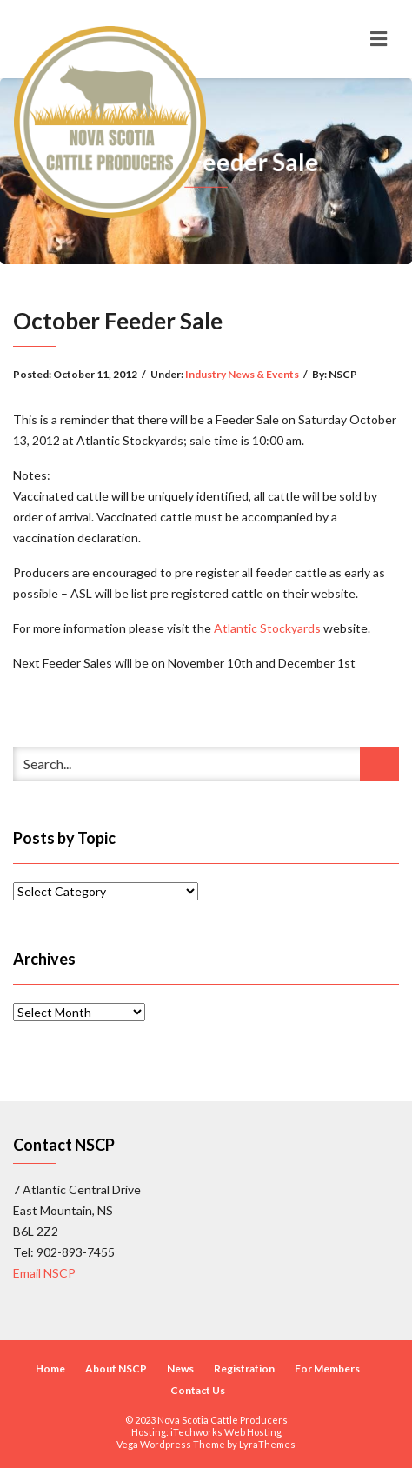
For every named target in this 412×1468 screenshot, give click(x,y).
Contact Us (197, 1390)
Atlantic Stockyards (267, 628)
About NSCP (116, 1368)
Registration (244, 1368)
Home (50, 1368)
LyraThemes (267, 1444)
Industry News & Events (242, 374)
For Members (327, 1368)
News (180, 1368)
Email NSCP (44, 1272)
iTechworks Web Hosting (226, 1432)
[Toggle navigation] (378, 39)
